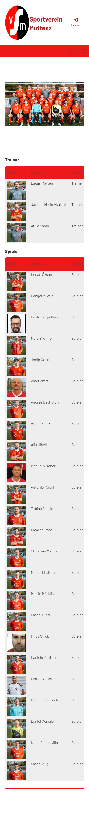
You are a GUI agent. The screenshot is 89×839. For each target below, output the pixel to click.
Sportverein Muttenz (45, 23)
